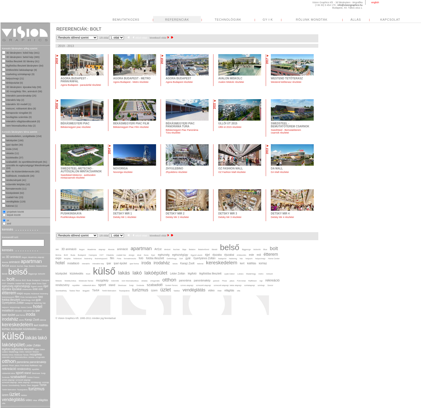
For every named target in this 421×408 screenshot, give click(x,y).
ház (44, 303)
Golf (33, 300)
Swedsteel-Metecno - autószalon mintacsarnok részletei (78, 176)
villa (3, 403)
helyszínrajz (15, 307)
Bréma (18, 280)
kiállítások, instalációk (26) (20, 176)
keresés (20, 229)
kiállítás (43, 325)
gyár (38, 299)
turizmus (36, 389)
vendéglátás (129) (15, 201)
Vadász (24, 395)
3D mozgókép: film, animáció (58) (24, 91)
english (375, 2)
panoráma (23, 362)
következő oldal (159, 37)
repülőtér (35, 369)
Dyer (44, 283)
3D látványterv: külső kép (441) (22, 52)
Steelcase (36, 373)
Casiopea (45, 280)
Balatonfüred (41, 266)
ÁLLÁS (355, 19)
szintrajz (45, 382)
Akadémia (32, 257)
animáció (14, 262)
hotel (37, 306)
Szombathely (14, 385)
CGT (4, 283)
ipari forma (20, 315)
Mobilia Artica (7, 355)
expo (20, 293)
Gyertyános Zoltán (13, 302)
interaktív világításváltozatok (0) (23, 121)
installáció (8, 310)
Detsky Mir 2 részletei (177, 217)
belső (17, 271)
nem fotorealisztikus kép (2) (21, 125)
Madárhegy (14, 352)
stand (27, 373)
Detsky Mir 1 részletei (124, 217)
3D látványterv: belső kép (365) (23, 57)
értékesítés (27, 289)
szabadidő (18, 377)
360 (3, 257)
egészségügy (22, 286)
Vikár (35, 400)
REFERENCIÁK (177, 19)
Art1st (5, 265)
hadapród (29, 303)
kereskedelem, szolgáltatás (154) (24, 136)
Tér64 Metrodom (9, 389)
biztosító (41, 274)
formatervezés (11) (16, 188)
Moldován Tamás (21, 355)
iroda (30, 314)
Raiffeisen (34, 365)
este (35, 289)
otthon (9, 361)
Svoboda (5, 377)
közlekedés (29, 329)
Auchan (20, 266)
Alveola (5, 262)
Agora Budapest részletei (179, 82)
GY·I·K (268, 19)
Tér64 (42, 385)
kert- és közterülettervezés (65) (22, 171)
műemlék (6, 357)
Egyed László (37, 286)
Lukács (5, 352)
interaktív (18, 311)
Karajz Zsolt (32, 319)
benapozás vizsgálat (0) (19, 113)
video (28, 400)
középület (16, 329)
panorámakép (37, 362)
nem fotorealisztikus (19, 357)
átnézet (13, 266)
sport (20, 373)
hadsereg (38, 303)
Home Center (26, 307)
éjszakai (16, 289)
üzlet (14, 394)
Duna (39, 283)
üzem (5, 395)
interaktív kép (29, 311)
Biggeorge (32, 274)
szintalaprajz (36, 382)
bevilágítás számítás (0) (19, 117)
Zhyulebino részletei (176, 172)
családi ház (20, 283)
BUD (24, 280)
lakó (42, 337)
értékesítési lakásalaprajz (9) (21, 70)
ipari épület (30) (14, 144)
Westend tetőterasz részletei (286, 82)
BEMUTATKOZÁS (126, 19)
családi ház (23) (14, 197)
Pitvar (11, 365)
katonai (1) (12, 206)
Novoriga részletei (122, 172)
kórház (6, 329)
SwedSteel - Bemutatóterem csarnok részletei (286, 131)
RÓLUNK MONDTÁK (311, 19)
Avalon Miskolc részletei (231, 82)
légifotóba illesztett (23, 349)
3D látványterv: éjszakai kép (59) (23, 87)
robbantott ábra (8, 373)
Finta (22, 297)
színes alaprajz (8, 380)
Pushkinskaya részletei (73, 217)
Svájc (43, 373)
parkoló (5, 365)
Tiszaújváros (22, 389)
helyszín (5, 307)
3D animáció (13, 256)
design (28, 283)
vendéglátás (13, 399)
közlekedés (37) (14, 157)
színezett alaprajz (23, 380)
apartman (31, 261)
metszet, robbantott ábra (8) (21, 108)
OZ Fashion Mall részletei (232, 172)
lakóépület (13, 344)
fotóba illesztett (11, 299)
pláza (17, 365)
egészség (7, 286)
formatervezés (31, 297)
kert (36, 325)
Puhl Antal (24, 365)
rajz (40, 365)
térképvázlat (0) (14, 82)
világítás (43, 400)
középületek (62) (15, 193)
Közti (40, 329)
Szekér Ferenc (33, 377)
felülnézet (35, 293)
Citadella (10, 283)
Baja (26, 266)
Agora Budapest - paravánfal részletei (81, 85)
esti (41, 289)
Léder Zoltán (33, 345)
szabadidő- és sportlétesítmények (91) (26, 162)
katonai (43, 320)
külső (13, 336)
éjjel (45, 286)
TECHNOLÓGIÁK (228, 19)
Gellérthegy (26, 300)
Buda (29, 280)
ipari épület (8, 314)
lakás (31, 337)
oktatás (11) (12, 153)
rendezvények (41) (16, 180)
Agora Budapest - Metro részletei (131, 82)
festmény (44, 293)
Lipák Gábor (39, 349)
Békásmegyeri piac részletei (76, 127)
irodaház (10, 319)
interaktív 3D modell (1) (18, 104)
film (17, 296)
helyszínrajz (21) (15, 78)
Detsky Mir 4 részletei (282, 217)
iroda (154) (12, 149)
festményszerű (8, 297)
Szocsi (5, 385)
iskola (21, 320)
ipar (37, 310)
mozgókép (35, 354)
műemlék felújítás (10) (18, 184)
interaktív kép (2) (15, 100)
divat (34, 283)
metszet (28, 352)
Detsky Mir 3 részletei (229, 217)
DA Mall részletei (280, 172)
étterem (9, 293)
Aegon (24, 257)
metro (21, 352)
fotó (40, 296)
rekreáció (9, 369)
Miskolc (35, 352)
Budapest (36, 280)
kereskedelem (17, 324)
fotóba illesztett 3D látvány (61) (22, 61)
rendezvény (24, 369)
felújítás (27, 293)
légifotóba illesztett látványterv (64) (24, 65)
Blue (4, 280)
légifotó (6, 349)
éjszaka (6, 289)
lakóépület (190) (15, 140)
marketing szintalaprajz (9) (20, 74)
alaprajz (41, 257)
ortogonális (40, 357)
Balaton (32, 266)
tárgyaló (35, 385)
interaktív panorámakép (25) (21, 95)
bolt (10, 279)
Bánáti (4, 274)
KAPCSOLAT (390, 19)
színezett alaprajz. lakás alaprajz (16, 382)
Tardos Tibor (25, 385)
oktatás (31, 357)
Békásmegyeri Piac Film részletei (131, 127)
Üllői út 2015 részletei (229, 127)
